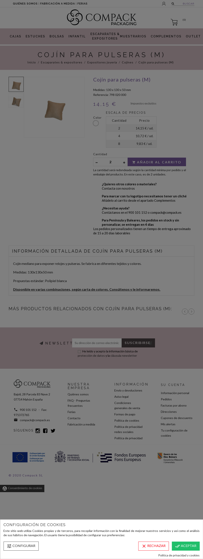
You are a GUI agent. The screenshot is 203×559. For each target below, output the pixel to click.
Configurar (21, 546)
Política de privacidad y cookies (179, 555)
